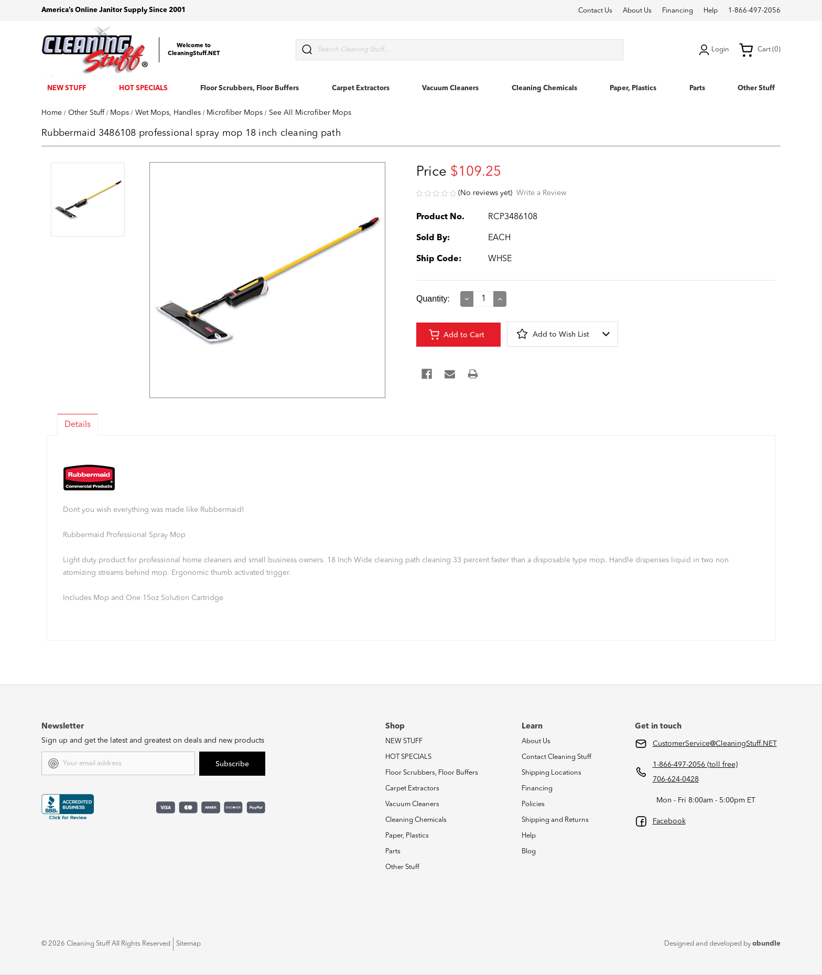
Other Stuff (756, 88)
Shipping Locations (551, 772)
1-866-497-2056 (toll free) (695, 764)
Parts (697, 88)
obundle (766, 943)
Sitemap (188, 943)
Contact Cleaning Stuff (556, 757)
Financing (677, 10)
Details (77, 425)
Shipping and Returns (555, 820)
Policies (533, 804)
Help (711, 10)
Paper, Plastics (633, 88)
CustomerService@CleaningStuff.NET (715, 743)
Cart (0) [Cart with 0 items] (760, 49)
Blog (529, 851)
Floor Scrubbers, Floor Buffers (249, 88)
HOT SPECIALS (143, 88)
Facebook (669, 821)
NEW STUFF (66, 88)
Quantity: (433, 298)
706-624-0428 (676, 779)
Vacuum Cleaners (450, 88)
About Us (637, 10)
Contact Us (595, 10)
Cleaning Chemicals (544, 88)
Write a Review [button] (541, 193)
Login (713, 49)
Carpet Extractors (361, 88)
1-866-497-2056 (754, 10)
